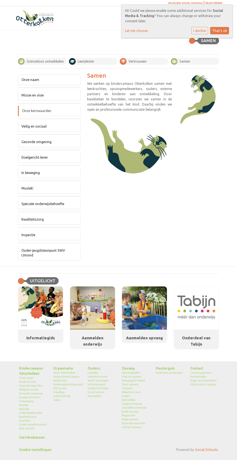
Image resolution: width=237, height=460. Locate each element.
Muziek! (27, 188)
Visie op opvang (131, 376)
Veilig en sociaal (33, 126)
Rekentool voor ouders (131, 394)
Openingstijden (131, 372)
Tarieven (127, 388)
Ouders (94, 368)
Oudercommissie (132, 403)
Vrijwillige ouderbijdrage (61, 394)
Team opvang (130, 384)
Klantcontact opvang (203, 384)
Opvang (128, 368)
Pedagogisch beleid (133, 380)
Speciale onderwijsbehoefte (42, 204)
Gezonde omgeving (36, 142)
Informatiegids (97, 384)
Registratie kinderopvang (130, 417)
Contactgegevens (200, 372)
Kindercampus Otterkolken (31, 370)
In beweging (30, 173)
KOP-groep (60, 388)
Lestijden (93, 372)
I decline (199, 31)
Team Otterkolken (64, 372)
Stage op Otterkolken (203, 380)
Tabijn (57, 399)
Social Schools (206, 450)
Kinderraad (60, 380)
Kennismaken (198, 376)
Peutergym (165, 368)
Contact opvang (131, 427)
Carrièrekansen (32, 437)
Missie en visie (32, 95)
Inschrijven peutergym (169, 372)
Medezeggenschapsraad (67, 384)
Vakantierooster (98, 376)
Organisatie (63, 368)
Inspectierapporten (133, 423)
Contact (196, 368)
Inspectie (28, 235)
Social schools (96, 392)
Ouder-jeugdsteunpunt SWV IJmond (43, 252)
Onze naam (30, 80)
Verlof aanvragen (98, 380)
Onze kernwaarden (36, 111)
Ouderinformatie (98, 388)
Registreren (213, 3)
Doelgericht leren (34, 157)
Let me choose (136, 31)
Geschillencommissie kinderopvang (134, 409)
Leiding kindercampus (66, 376)
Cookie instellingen (35, 450)
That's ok (219, 31)
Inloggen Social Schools (185, 3)
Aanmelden (94, 396)
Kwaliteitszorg (32, 219)
